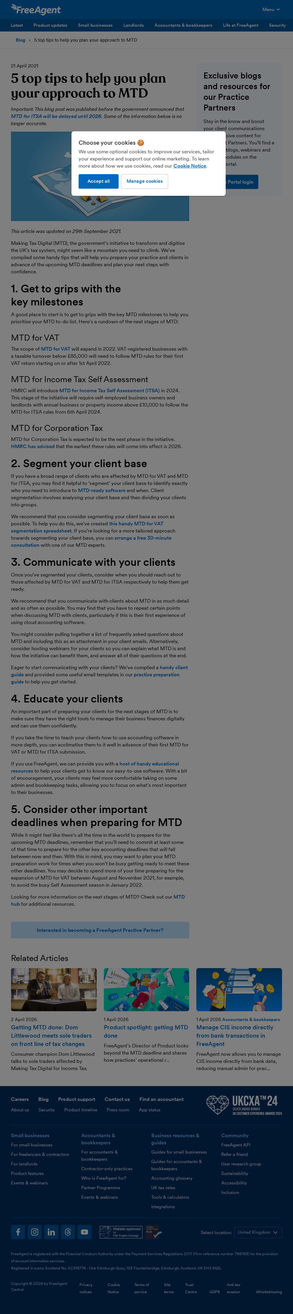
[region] (148, 163)
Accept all (98, 181)
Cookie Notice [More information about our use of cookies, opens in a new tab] (189, 166)
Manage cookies (145, 181)
